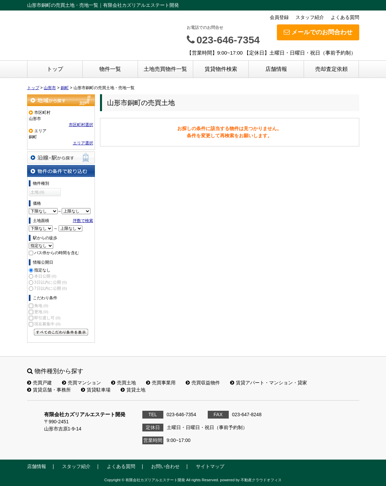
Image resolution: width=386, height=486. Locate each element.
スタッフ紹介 (310, 17)
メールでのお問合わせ (318, 32)
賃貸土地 (133, 389)
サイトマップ (210, 466)
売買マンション (81, 382)
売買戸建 (39, 382)
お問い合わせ (165, 466)
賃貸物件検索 (221, 69)
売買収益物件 (203, 382)
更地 (41, 311)
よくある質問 (345, 17)
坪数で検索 (83, 220)
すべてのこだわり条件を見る (61, 332)
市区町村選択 (81, 124)
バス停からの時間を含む (56, 252)
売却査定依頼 (331, 69)
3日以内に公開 (50, 282)
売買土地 (123, 382)
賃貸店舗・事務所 (49, 389)
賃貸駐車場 (95, 389)
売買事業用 (161, 382)
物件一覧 (110, 69)
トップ (55, 69)
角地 (41, 305)
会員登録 (279, 17)
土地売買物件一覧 (165, 69)
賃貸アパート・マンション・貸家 (268, 382)
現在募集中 (47, 324)
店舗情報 (276, 69)
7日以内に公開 (50, 288)
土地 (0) (37, 192)
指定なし (42, 270)
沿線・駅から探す (61, 157)
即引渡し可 (47, 318)
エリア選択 (83, 143)
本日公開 (45, 276)
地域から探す (61, 100)
